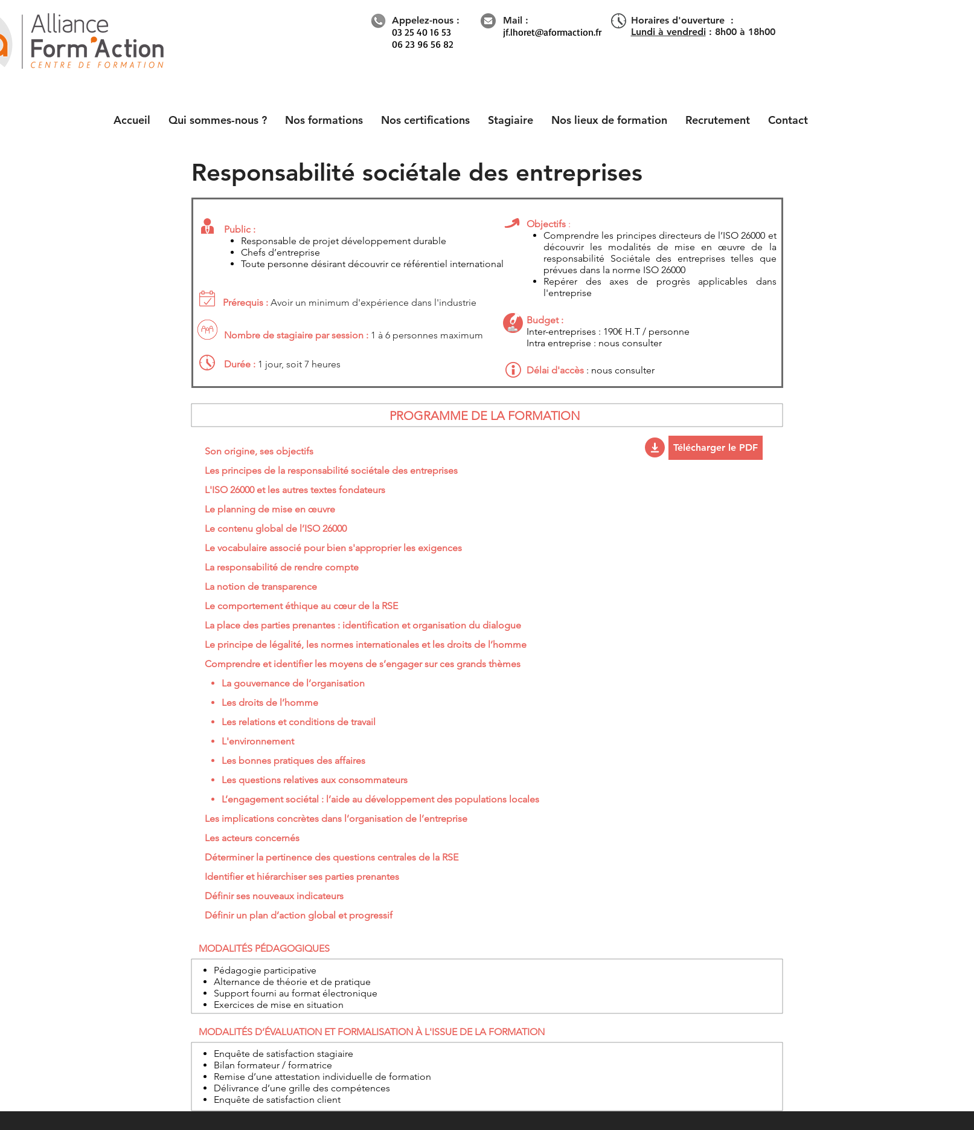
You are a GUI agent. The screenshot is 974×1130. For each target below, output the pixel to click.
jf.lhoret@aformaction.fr (552, 32)
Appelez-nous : (426, 20)
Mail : (515, 20)
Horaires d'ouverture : (682, 20)
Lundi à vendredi (668, 31)
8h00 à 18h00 (745, 31)
